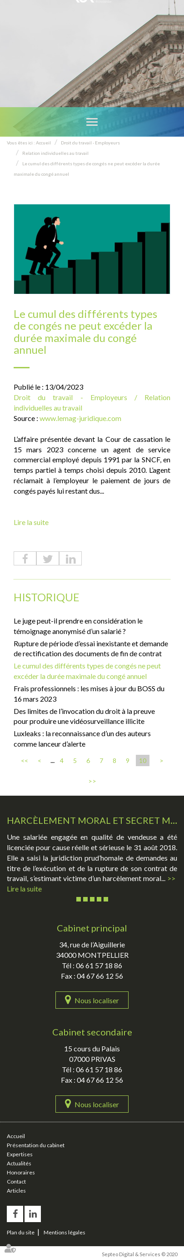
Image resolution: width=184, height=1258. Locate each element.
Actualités (19, 1163)
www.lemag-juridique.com (80, 418)
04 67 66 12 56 (100, 975)
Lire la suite (31, 522)
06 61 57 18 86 (99, 965)
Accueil (43, 142)
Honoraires (21, 1172)
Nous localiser (97, 1000)
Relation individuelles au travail (55, 153)
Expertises (20, 1154)
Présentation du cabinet (36, 1145)
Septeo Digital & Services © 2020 (139, 1254)
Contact (16, 1181)
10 (142, 760)
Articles (16, 1190)
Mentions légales (64, 1232)
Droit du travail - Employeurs (90, 142)
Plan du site (21, 1232)
